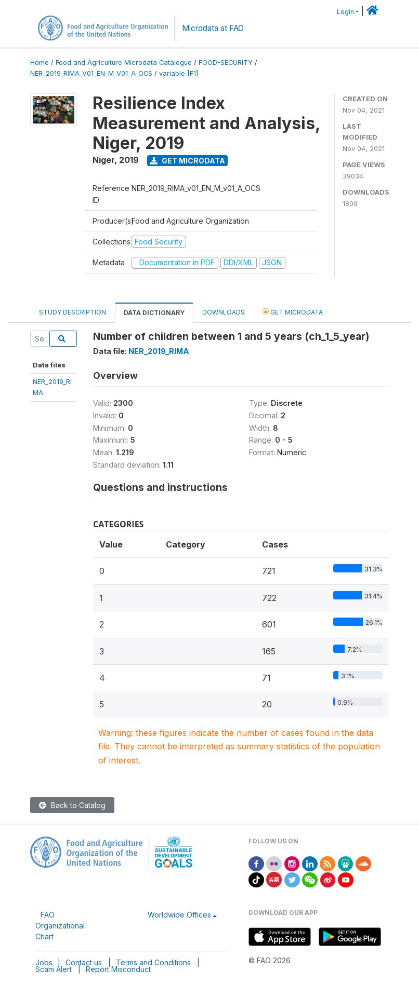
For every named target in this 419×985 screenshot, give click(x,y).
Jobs (44, 962)
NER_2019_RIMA (158, 351)
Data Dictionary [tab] (154, 313)
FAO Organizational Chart (60, 925)
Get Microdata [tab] (293, 311)
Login (345, 12)
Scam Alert (53, 969)
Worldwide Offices (179, 914)
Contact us (84, 962)
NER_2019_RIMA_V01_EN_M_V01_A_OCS (91, 73)
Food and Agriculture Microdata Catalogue (124, 62)
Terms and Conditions (153, 962)
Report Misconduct (118, 969)
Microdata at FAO (213, 28)
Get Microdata (187, 160)
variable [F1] (178, 73)
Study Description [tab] (72, 312)
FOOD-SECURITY (226, 62)
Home (39, 62)
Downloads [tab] (223, 312)
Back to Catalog (72, 805)
